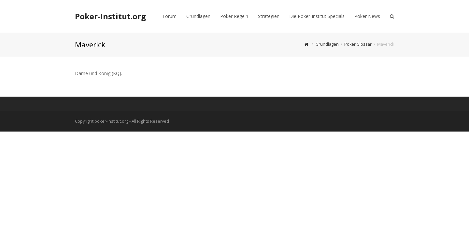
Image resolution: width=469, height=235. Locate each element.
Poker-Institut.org (110, 16)
